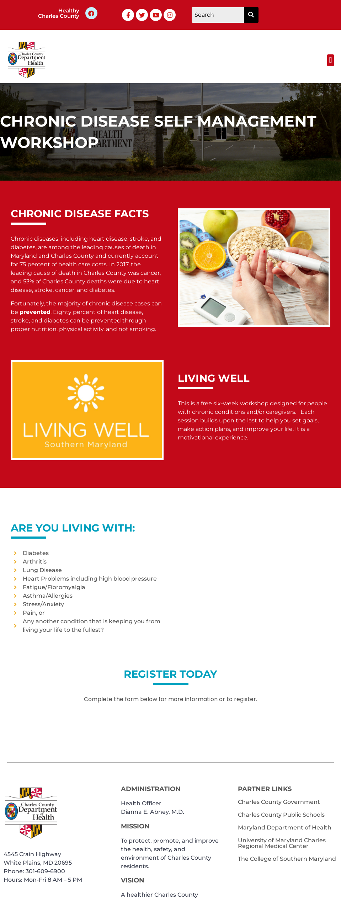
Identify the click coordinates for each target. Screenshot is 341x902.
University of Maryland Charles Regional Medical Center (282, 843)
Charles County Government (279, 802)
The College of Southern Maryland (287, 858)
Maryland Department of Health (284, 827)
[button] (330, 60)
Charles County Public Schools (281, 814)
